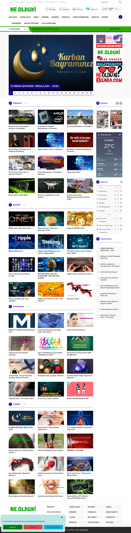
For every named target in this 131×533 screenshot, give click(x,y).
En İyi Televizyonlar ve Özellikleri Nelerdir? (50, 173)
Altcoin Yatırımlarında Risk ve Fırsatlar (19, 275)
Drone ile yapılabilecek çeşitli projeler (48, 196)
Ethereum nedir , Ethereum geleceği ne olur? (47, 229)
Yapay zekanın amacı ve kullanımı (50, 149)
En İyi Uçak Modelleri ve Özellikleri (79, 126)
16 (74, 93)
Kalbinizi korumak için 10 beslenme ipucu (50, 474)
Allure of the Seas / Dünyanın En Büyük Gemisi (79, 474)
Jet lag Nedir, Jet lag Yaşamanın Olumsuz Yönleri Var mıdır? (20, 377)
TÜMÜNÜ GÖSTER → (116, 29)
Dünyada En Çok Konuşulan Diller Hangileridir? (79, 354)
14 (65, 93)
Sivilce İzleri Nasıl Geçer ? (76, 330)
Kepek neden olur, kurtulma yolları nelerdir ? (21, 451)
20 (91, 93)
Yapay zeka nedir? (73, 172)
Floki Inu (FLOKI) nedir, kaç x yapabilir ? (19, 300)
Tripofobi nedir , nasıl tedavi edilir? (21, 398)
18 (82, 93)
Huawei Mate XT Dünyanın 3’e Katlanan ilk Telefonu (20, 150)
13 (61, 93)
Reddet (33, 527)
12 (57, 93)
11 (53, 93)
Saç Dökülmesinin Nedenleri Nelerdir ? (19, 474)
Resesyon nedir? (73, 299)
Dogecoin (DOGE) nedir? (76, 228)
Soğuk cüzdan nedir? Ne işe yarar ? (80, 274)
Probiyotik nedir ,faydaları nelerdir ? (51, 376)
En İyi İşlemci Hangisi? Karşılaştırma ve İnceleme (47, 127)
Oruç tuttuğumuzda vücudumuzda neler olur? (79, 428)
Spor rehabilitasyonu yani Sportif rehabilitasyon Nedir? (50, 354)
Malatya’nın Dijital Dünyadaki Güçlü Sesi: (22, 331)
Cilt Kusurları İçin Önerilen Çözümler (18, 354)
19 (87, 93)
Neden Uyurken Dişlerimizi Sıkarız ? (50, 497)
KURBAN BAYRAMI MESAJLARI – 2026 (45, 29)
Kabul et (13, 527)
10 (49, 93)
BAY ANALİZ (84, 530)
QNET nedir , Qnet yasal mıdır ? (20, 228)
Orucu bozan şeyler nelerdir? (48, 398)
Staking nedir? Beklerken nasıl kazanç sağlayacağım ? (49, 252)
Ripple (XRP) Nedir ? (16, 251)
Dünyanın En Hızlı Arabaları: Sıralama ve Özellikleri (19, 127)
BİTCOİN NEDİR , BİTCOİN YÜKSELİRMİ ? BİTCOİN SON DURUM (48, 276)
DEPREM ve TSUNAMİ (75, 450)
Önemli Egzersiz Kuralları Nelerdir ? (22, 496)
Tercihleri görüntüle (53, 527)
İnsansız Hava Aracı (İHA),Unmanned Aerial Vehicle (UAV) (78, 197)
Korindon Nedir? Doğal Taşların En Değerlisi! (79, 377)
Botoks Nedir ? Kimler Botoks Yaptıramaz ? (48, 428)
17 (78, 93)
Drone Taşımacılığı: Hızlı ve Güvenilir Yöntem (18, 173)
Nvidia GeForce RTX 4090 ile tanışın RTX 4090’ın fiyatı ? (77, 497)
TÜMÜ (26, 103)
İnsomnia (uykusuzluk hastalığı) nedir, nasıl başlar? (49, 331)
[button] (62, 517)
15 (70, 93)
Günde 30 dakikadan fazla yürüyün (50, 450)
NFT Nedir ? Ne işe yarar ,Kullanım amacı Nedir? (79, 252)
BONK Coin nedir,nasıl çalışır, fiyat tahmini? (50, 300)
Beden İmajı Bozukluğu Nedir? (78, 398)
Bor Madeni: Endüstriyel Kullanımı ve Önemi (79, 150)
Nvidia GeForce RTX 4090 (18, 195)
